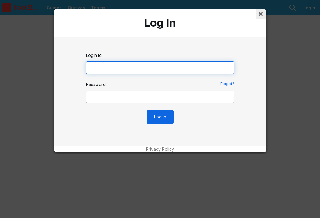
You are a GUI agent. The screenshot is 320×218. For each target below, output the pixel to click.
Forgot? (227, 83)
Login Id (94, 55)
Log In (160, 116)
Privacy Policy (160, 149)
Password (96, 84)
